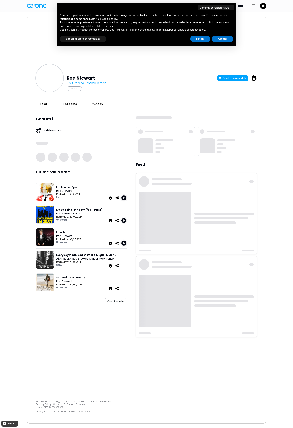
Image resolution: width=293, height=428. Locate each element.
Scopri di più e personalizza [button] (83, 38)
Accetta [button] (222, 38)
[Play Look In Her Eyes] (124, 198)
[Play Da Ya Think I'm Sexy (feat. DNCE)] (124, 221)
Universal (61, 219)
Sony (59, 265)
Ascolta (9, 424)
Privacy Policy (43, 404)
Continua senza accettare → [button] (216, 7)
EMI (58, 197)
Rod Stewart (64, 191)
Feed (43, 104)
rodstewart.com (54, 130)
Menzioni (97, 104)
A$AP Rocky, (64, 259)
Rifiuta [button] (200, 38)
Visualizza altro (115, 301)
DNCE (76, 213)
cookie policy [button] (109, 18)
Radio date (70, 104)
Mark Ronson (107, 259)
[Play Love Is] (124, 243)
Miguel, (94, 259)
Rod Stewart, (64, 213)
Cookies (57, 404)
